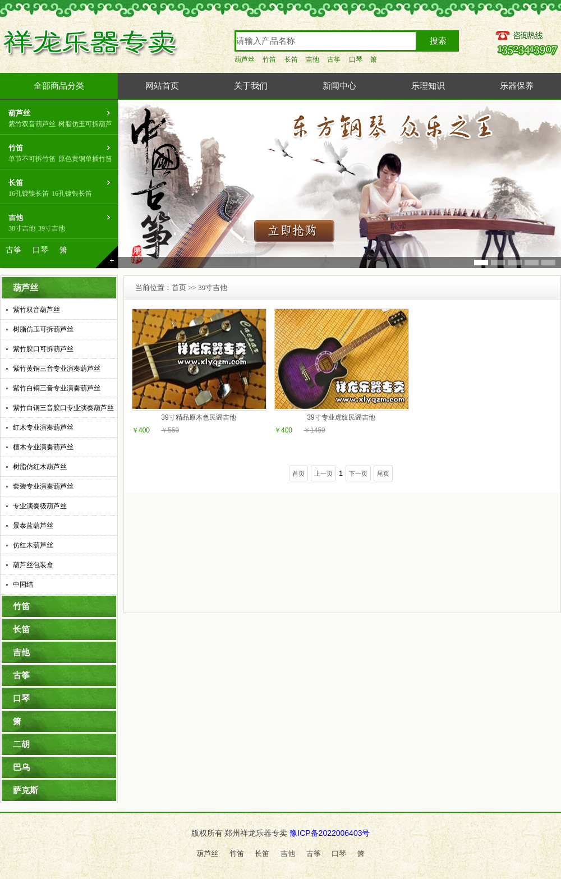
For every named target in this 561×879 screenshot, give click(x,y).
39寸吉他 (51, 228)
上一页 (323, 473)
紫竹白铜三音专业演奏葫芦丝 (56, 388)
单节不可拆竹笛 (32, 159)
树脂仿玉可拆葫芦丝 (43, 329)
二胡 (21, 744)
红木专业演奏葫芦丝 (43, 427)
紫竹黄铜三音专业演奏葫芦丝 (56, 368)
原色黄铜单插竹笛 (85, 159)
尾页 (383, 473)
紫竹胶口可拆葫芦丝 (43, 349)
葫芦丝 (244, 59)
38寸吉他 (21, 228)
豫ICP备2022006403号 (329, 833)
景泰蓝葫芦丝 (33, 526)
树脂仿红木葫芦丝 (40, 467)
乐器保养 (517, 85)
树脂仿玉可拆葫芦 (85, 124)
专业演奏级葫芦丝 (40, 506)
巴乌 (21, 767)
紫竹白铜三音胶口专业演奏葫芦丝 (63, 408)
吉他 (312, 59)
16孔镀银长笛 (72, 193)
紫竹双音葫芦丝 (32, 124)
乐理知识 (428, 85)
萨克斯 (25, 790)
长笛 (291, 59)
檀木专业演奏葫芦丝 (43, 447)
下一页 (358, 473)
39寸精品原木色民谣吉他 (198, 417)
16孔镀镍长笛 (28, 193)
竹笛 (269, 59)
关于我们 (251, 85)
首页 (179, 287)
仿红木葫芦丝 (33, 545)
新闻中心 (339, 85)
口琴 (355, 59)
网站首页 (162, 85)
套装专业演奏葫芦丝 (43, 486)
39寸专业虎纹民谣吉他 (341, 417)
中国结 (23, 584)
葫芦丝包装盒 (33, 565)
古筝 (334, 59)
